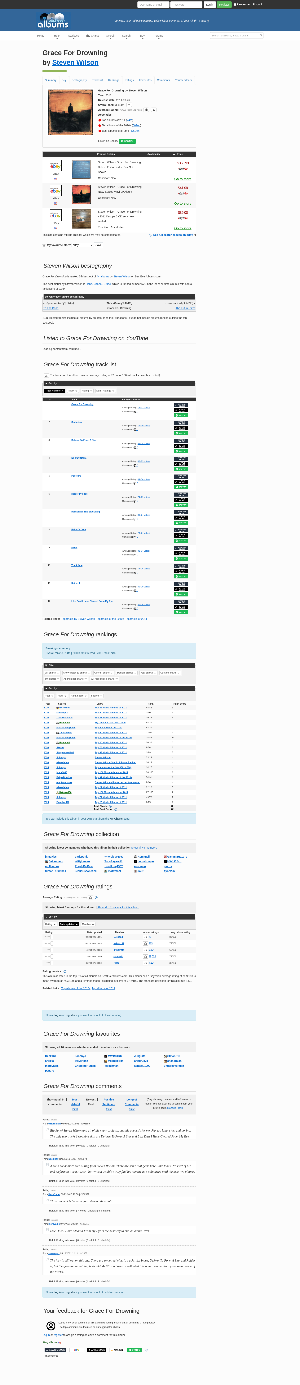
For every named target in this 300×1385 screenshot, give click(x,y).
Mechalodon (116, 1060)
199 (150, 943)
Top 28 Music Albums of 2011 (111, 717)
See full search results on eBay (173, 234)
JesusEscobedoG (86, 871)
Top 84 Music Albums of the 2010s (113, 737)
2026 (46, 707)
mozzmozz (114, 871)
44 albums (103, 276)
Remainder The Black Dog (85, 511)
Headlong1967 (113, 866)
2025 (46, 767)
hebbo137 (118, 943)
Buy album (50, 1342)
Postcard (76, 476)
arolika (49, 1060)
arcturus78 (141, 1060)
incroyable (52, 1065)
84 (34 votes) (144, 479)
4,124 (151, 962)
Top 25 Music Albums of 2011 (111, 802)
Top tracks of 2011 (136, 618)
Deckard (50, 1056)
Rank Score (79, 695)
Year (49, 695)
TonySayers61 (113, 861)
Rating (87, 390)
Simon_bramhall (55, 871)
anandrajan (174, 1060)
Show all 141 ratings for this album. (118, 907)
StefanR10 (173, 1056)
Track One (76, 565)
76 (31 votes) (144, 407)
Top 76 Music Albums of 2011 (111, 747)
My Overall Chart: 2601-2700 (110, 722)
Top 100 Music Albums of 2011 (111, 772)
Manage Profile (175, 1108)
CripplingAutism (85, 1065)
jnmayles (51, 856)
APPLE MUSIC (180, 410)
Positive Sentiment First (108, 1104)
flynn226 (169, 871)
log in (58, 1015)
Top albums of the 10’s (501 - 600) (113, 767)
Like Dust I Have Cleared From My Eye (92, 601)
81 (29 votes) (144, 587)
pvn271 (49, 1070)
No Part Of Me (78, 458)
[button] (129, 105)
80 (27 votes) (144, 515)
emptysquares (64, 782)
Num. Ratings (105, 390)
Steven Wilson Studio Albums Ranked (115, 762)
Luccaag (118, 937)
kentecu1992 (142, 1065)
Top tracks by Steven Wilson (78, 618)
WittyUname (82, 861)
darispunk (81, 856)
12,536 (152, 956)
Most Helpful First (75, 1104)
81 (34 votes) (144, 551)
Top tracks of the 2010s (110, 618)
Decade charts (127, 672)
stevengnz (62, 712)
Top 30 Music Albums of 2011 (111, 742)
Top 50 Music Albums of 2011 (111, 712)
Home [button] (40, 35)
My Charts (116, 818)
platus (168, 866)
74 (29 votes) (144, 497)
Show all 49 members (144, 847)
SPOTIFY (127, 141)
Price (178, 154)
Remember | (243, 4)
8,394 (151, 949)
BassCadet (54, 1194)
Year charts (148, 672)
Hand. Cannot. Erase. (99, 283)
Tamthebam (64, 732)
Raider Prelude (79, 494)
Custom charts (170, 672)
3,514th (134, 130)
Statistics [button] (73, 36)
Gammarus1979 (177, 856)
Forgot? (257, 4)
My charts (52, 679)
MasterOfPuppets (65, 727)
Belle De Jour (78, 529)
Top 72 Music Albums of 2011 (111, 797)
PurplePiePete (84, 866)
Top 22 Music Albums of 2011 (111, 787)
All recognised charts (104, 679)
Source (97, 695)
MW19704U (174, 861)
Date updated (69, 924)
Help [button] (57, 36)
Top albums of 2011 (103, 988)
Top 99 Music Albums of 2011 (111, 752)
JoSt (140, 871)
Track (73, 390)
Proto (116, 963)
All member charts (75, 679)
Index (74, 547)
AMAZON (117, 1350)
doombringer (146, 861)
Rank (62, 695)
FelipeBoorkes (64, 777)
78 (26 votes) (144, 568)
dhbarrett (118, 950)
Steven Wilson (75, 62)
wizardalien (62, 762)
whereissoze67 (113, 856)
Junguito (139, 1056)
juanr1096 (61, 772)
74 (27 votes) (144, 533)
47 (150, 936)
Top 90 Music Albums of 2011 (111, 732)
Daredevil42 (62, 802)
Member (88, 924)
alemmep (140, 866)
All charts (52, 672)
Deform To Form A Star (83, 440)
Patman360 (64, 792)
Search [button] (126, 36)
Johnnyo (61, 757)
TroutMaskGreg (64, 717)
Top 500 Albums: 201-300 (108, 727)
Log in (46, 1334)
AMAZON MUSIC (180, 405)
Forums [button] (158, 36)
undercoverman (174, 1065)
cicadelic (118, 956)
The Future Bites (186, 308)
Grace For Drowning (82, 404)
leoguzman (111, 1065)
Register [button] (224, 4)
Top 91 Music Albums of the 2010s (113, 777)
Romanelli (63, 722)
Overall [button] (110, 36)
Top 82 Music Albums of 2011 (111, 707)
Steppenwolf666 (65, 752)
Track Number (54, 390)
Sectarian (76, 422)
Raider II (75, 583)
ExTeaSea (63, 707)
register (70, 1015)
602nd (136, 125)
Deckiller (53, 1159)
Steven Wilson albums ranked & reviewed (117, 782)
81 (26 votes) (144, 604)
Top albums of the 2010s (75, 988)
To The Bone (51, 308)
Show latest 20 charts (76, 672)
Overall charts (103, 672)
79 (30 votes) (144, 425)
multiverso (52, 866)
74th (129, 120)
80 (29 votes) (144, 461)
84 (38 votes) (144, 443)
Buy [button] (142, 36)
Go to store (183, 179)
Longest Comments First (132, 1104)
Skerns (60, 747)
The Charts (92, 35)
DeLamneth (56, 861)
